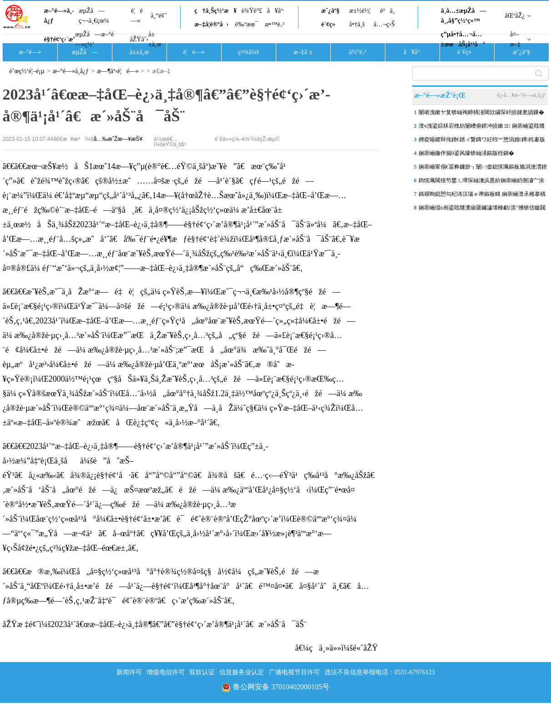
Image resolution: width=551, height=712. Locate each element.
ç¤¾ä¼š (248, 52)
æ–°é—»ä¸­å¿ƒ (59, 15)
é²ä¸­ (387, 10)
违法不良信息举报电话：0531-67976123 (379, 672)
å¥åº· (275, 10)
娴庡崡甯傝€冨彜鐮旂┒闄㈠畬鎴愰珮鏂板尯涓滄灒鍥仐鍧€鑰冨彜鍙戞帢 (483, 169)
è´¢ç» (330, 24)
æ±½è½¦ (359, 10)
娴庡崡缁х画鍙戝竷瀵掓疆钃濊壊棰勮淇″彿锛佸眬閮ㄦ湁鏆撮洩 (482, 209)
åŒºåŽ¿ (515, 15)
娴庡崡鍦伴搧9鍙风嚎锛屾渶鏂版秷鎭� (466, 153)
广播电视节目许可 (294, 672)
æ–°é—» (30, 52)
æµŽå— (84, 52)
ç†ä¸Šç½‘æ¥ (215, 10)
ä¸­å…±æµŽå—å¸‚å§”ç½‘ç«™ (463, 15)
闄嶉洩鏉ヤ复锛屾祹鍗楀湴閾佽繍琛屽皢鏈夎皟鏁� (481, 112)
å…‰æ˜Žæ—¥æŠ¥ (118, 139)
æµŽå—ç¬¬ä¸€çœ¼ (94, 15)
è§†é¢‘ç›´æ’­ (59, 39)
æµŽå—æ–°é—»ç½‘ (94, 39)
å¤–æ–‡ (515, 39)
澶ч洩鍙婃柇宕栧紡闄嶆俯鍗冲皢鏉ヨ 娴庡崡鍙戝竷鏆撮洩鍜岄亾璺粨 (482, 128)
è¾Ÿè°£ (252, 10)
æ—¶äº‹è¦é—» (118, 71)
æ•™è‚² (274, 24)
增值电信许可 (166, 672)
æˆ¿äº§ (330, 10)
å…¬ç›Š (384, 24)
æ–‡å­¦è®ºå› (211, 24)
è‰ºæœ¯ (246, 24)
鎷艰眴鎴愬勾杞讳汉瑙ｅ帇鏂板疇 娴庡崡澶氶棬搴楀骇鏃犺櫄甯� (482, 196)
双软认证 (202, 672)
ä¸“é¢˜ (159, 15)
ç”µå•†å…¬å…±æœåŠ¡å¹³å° (463, 39)
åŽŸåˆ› (139, 39)
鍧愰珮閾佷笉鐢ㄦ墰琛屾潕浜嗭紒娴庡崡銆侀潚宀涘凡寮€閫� (481, 182)
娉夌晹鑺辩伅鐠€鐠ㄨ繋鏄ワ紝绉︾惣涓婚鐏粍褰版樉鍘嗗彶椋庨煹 (482, 141)
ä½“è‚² (357, 52)
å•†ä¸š (356, 24)
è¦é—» (137, 15)
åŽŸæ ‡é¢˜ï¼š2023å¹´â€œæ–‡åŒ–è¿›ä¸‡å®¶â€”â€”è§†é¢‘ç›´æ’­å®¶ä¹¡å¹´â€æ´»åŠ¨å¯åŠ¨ (155, 624)
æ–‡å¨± (303, 52)
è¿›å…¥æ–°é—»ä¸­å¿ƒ (521, 95)
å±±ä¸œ (155, 39)
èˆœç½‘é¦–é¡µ (27, 71)
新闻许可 (129, 672)
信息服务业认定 (241, 672)
